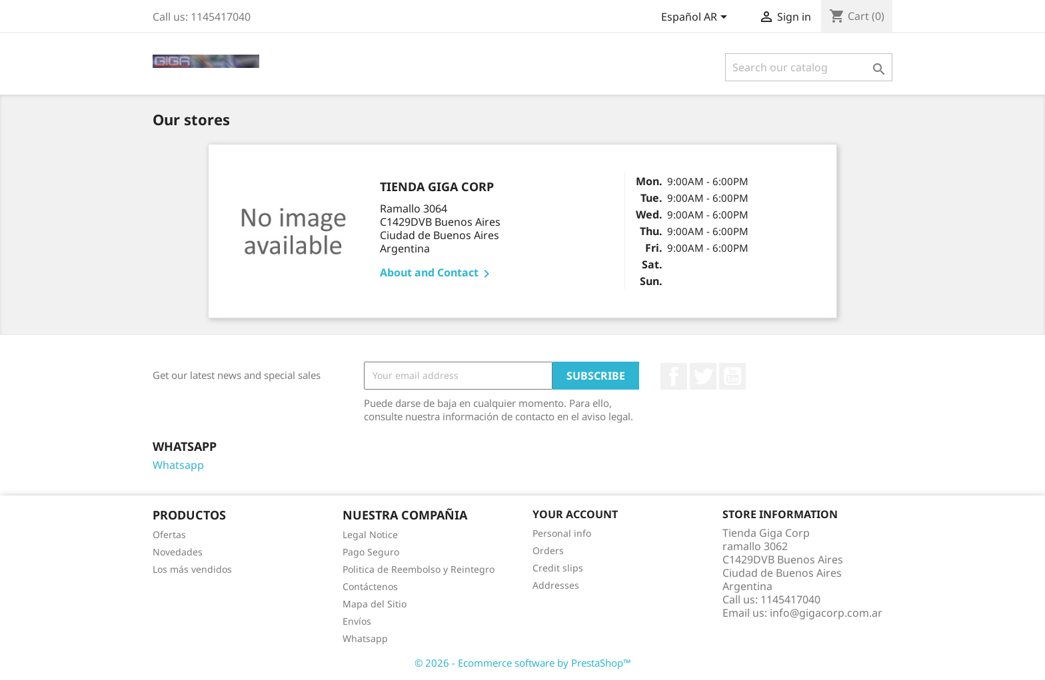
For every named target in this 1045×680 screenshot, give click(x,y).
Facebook (673, 376)
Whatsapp (178, 465)
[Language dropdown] (696, 18)
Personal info (561, 533)
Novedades (178, 551)
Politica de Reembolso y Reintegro (419, 569)
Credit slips (557, 567)
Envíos (357, 621)
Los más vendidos (192, 569)
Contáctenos (370, 586)
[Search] (808, 67)
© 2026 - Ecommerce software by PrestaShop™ (523, 662)
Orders (548, 550)
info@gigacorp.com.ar (826, 612)
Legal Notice (370, 534)
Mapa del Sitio (375, 603)
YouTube (732, 376)
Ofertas (169, 534)
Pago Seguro (371, 551)
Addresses (555, 585)
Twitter (703, 376)
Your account (575, 514)
